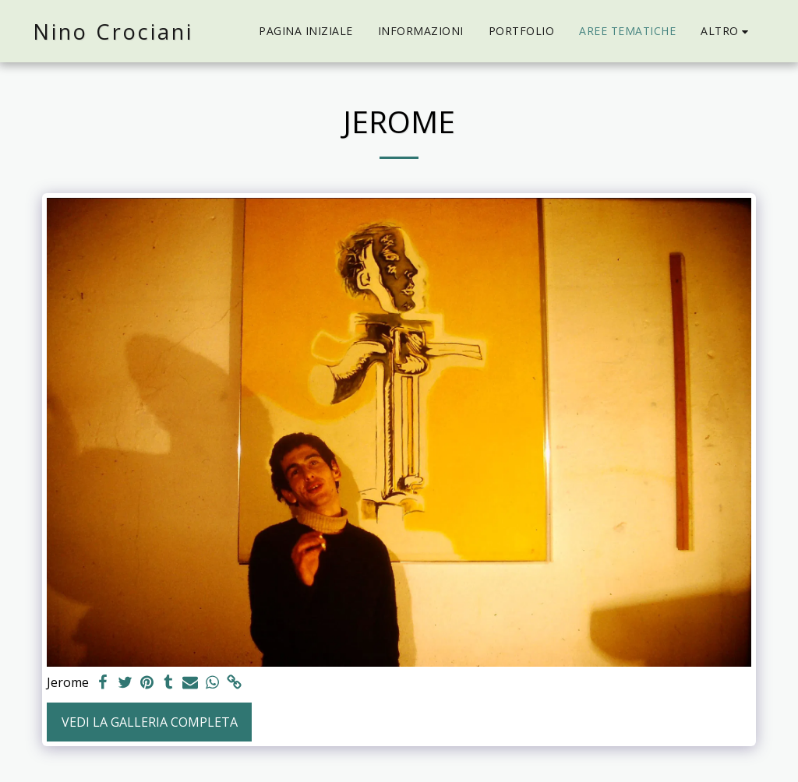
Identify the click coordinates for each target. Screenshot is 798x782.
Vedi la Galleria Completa (150, 722)
